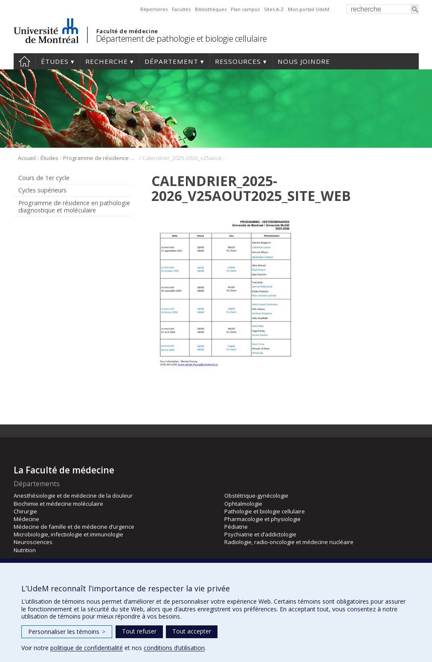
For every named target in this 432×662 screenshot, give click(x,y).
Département (171, 61)
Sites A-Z (274, 9)
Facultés (181, 9)
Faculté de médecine (127, 31)
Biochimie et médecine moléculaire (58, 503)
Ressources (238, 61)
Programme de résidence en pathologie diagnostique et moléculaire (100, 158)
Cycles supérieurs (42, 190)
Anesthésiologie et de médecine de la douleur (73, 495)
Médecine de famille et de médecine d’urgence (74, 526)
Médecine (26, 519)
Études (55, 61)
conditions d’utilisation (174, 648)
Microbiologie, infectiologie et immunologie (68, 534)
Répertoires (154, 9)
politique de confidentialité (86, 648)
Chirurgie (25, 511)
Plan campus (245, 9)
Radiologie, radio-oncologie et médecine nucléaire (289, 542)
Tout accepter (191, 631)
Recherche (106, 61)
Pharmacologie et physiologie (262, 519)
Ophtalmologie (243, 503)
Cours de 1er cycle (44, 178)
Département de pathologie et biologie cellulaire (181, 38)
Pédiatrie (236, 526)
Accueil (24, 61)
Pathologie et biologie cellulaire (264, 511)
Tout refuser (139, 631)
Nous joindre (304, 61)
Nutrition (25, 550)
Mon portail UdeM (308, 9)
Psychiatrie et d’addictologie (260, 534)
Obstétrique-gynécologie (256, 495)
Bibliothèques (210, 9)
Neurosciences (33, 542)
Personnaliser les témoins (66, 632)
